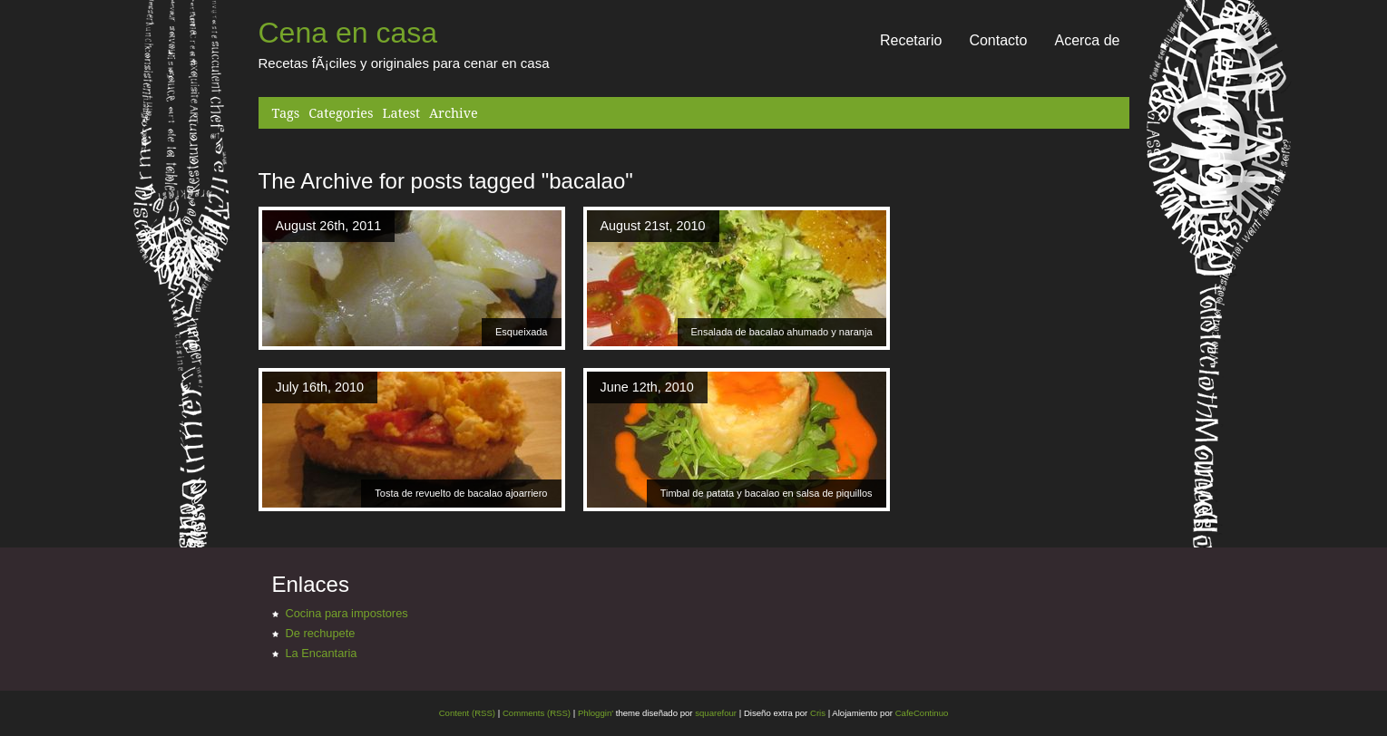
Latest (401, 112)
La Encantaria (321, 653)
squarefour (715, 713)
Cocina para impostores (347, 613)
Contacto (998, 40)
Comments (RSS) (537, 713)
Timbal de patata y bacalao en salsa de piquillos (766, 493)
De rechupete (321, 633)
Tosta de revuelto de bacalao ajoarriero (461, 493)
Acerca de (1086, 40)
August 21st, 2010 (653, 225)
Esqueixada (521, 331)
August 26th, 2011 (329, 225)
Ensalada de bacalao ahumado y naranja (782, 331)
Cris (817, 713)
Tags (286, 112)
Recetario (911, 40)
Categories (340, 112)
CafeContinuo (922, 713)
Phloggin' (595, 713)
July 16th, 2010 (320, 387)
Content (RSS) (467, 713)
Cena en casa (348, 32)
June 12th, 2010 (647, 387)
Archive (453, 112)
